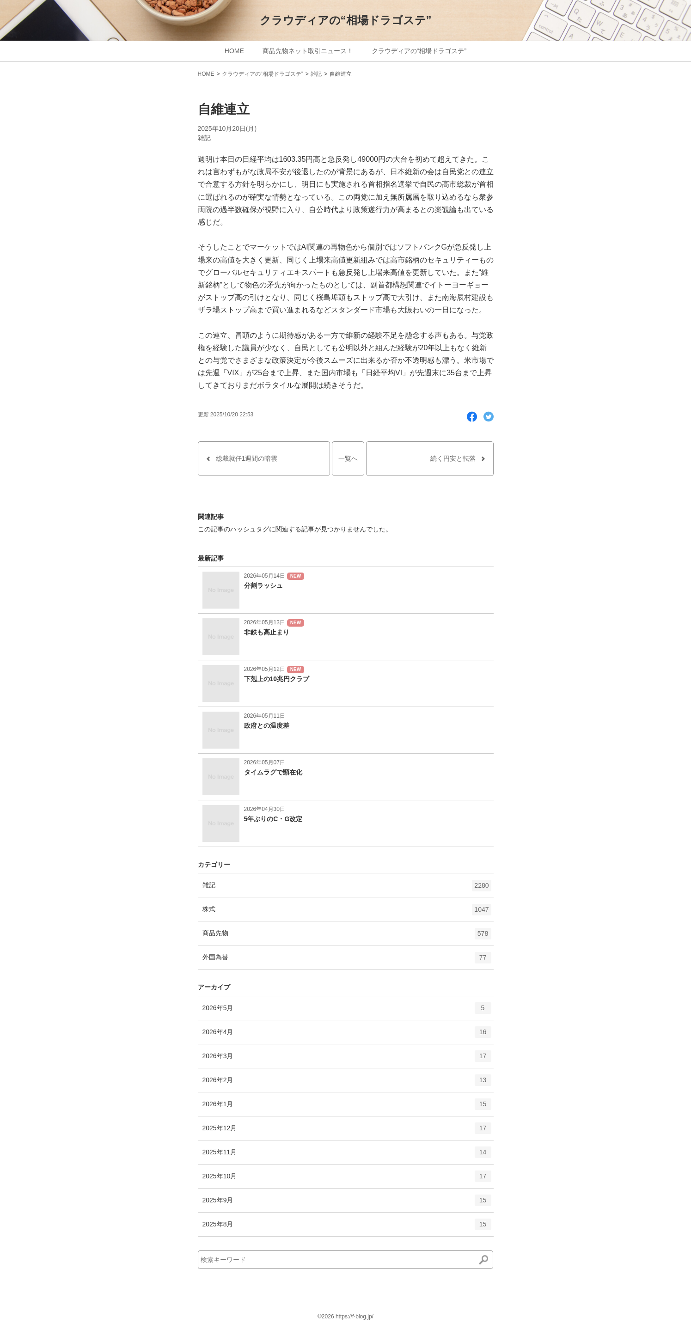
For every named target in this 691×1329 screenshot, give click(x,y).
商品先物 (346, 936)
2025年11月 (346, 1155)
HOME (234, 51)
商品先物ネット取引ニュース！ (308, 51)
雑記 (316, 74)
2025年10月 (346, 1179)
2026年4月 (346, 1035)
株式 (346, 912)
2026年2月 (346, 1083)
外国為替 (346, 960)
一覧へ (348, 458)
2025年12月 (346, 1131)
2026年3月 (346, 1059)
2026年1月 (346, 1107)
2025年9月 (346, 1203)
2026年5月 (346, 1011)
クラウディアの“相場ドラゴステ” (346, 20)
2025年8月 (346, 1227)
